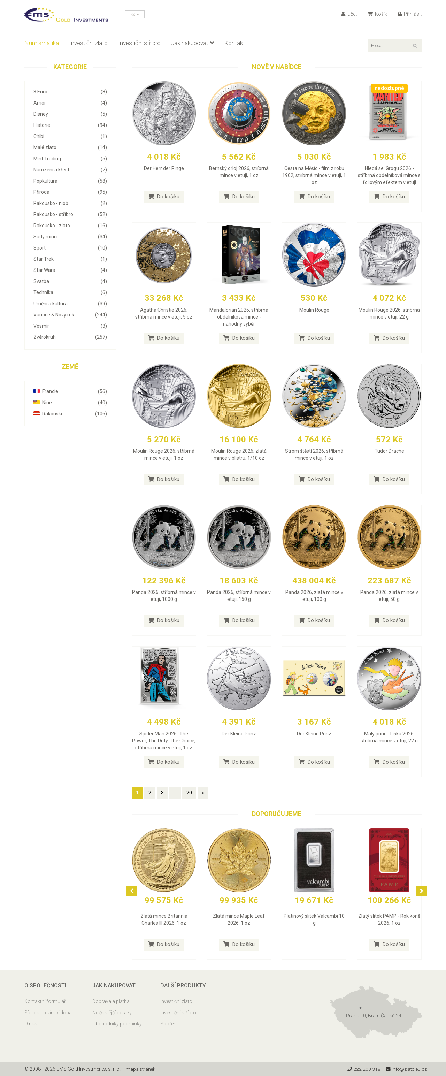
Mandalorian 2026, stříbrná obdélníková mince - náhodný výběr (238, 317)
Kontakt (234, 42)
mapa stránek (141, 1069)
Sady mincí (70, 236)
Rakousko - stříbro (70, 214)
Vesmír (70, 325)
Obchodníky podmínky (117, 1024)
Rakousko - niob (70, 203)
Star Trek (70, 258)
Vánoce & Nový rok (70, 314)
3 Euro (70, 91)
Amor (70, 102)
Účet (349, 14)
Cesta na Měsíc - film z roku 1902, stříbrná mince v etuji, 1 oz (314, 175)
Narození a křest (70, 169)
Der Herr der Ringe (164, 168)
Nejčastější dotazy (112, 1012)
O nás (30, 1024)
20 (189, 792)
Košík (377, 14)
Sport (70, 247)
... (175, 792)
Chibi (70, 136)
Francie (70, 391)
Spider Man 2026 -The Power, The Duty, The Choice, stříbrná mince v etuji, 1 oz (163, 740)
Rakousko (70, 413)
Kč (135, 14)
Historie (70, 125)
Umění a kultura (70, 303)
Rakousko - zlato (70, 225)
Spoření (168, 1024)
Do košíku (163, 196)
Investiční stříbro (139, 42)
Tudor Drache (389, 451)
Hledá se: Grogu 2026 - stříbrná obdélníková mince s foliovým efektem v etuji (389, 175)
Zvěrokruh (70, 337)
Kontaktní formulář (45, 1001)
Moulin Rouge (314, 310)
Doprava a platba (111, 1001)
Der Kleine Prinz (239, 734)
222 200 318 (362, 1069)
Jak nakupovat (192, 42)
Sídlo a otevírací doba (48, 1012)
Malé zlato (70, 147)
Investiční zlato (88, 42)
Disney (70, 113)
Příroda (70, 192)
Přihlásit (410, 14)
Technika (70, 292)
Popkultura (70, 180)
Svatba (70, 281)
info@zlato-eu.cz (405, 1069)
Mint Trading (70, 158)
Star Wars (70, 270)
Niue (70, 402)
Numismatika (41, 42)
